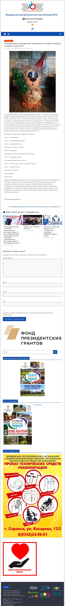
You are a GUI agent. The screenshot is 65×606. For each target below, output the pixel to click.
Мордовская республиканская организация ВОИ (32, 14)
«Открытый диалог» (11, 199)
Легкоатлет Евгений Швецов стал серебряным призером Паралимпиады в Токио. (51, 231)
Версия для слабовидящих (32, 19)
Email (5, 292)
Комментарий (7, 258)
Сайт (4, 301)
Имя (4, 282)
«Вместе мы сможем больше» (31, 228)
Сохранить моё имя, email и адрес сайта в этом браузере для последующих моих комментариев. (28, 314)
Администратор (17, 48)
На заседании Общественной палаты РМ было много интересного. (35, 207)
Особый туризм (22, 405)
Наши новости (8, 41)
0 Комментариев (27, 48)
